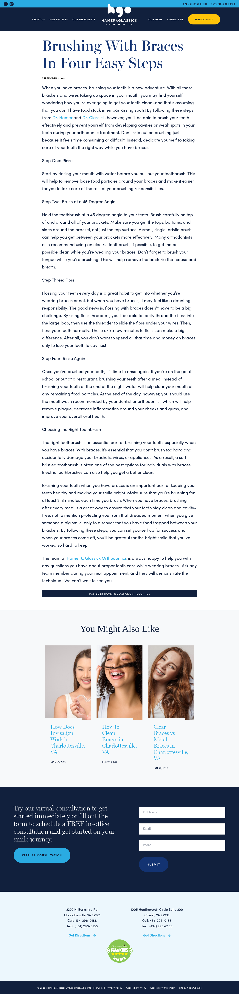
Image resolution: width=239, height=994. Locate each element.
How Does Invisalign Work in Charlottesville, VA (63, 739)
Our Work (155, 19)
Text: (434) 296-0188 (82, 926)
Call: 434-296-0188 (82, 920)
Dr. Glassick (93, 117)
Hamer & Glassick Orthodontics (97, 558)
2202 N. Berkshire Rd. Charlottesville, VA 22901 (82, 912)
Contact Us (175, 19)
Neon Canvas (194, 987)
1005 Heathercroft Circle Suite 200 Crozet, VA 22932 (157, 912)
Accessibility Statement (162, 987)
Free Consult (204, 19)
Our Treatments (83, 19)
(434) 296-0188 (199, 3)
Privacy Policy (114, 987)
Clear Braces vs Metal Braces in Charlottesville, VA (166, 743)
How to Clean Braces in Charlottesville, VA (115, 739)
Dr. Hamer (62, 117)
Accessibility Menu (136, 987)
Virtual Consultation (42, 855)
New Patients (58, 19)
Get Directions (82, 935)
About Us (38, 19)
